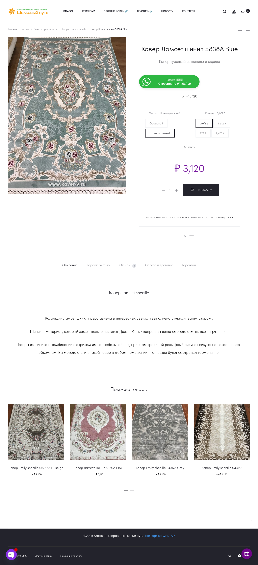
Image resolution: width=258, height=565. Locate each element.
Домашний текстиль (71, 555)
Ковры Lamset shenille (74, 29)
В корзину (201, 190)
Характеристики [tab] (98, 265)
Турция (229, 217)
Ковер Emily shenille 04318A (222, 468)
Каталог (68, 11)
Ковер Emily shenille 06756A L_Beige (36, 468)
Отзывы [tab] (127, 265)
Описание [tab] (70, 265)
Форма (165, 113)
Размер (215, 113)
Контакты (188, 11)
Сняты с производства (46, 29)
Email (189, 235)
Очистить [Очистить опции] (189, 146)
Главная (12, 29)
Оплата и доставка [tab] (159, 265)
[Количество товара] (170, 189)
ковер (221, 217)
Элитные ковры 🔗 (116, 11)
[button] (156, 123)
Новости (167, 11)
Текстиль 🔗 (144, 11)
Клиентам (88, 11)
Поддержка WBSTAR (160, 535)
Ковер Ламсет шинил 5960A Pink (98, 468)
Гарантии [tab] (189, 265)
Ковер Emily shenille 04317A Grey (160, 468)
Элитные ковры (43, 555)
